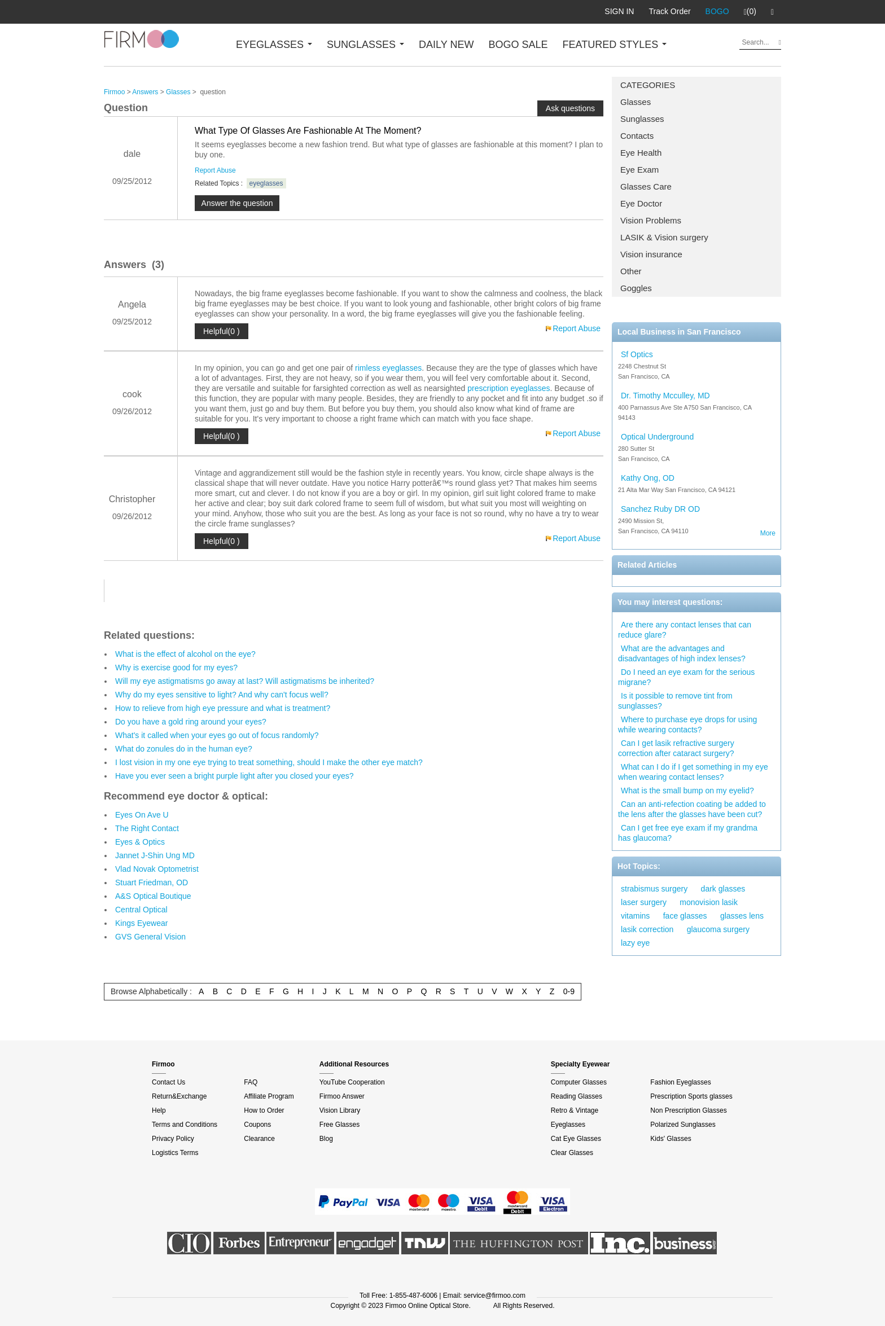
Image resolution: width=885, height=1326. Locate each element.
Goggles (636, 288)
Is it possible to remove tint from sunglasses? (675, 700)
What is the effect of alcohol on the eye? (185, 653)
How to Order (264, 1110)
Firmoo (114, 92)
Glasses (635, 102)
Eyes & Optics (140, 841)
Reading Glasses (576, 1096)
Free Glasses (339, 1125)
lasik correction (647, 929)
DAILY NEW (446, 44)
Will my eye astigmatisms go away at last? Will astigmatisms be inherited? (244, 681)
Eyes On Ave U (142, 814)
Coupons (257, 1125)
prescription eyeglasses (508, 388)
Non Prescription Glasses (688, 1110)
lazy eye (635, 942)
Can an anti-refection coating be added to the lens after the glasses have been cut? (692, 809)
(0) (750, 12)
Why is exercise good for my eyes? (176, 667)
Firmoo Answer (342, 1096)
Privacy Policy (173, 1139)
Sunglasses (642, 119)
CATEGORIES (647, 85)
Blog (326, 1139)
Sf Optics (637, 354)
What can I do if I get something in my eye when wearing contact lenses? (693, 771)
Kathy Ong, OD (647, 477)
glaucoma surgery (718, 929)
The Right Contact (147, 828)
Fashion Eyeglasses (680, 1082)
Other (631, 271)
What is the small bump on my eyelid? (687, 790)
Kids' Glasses (670, 1139)
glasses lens (742, 915)
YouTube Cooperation (352, 1082)
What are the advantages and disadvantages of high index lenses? (682, 653)
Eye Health (640, 152)
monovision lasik (709, 902)
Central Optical (141, 909)
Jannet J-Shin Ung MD (155, 855)
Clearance (259, 1139)
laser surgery (644, 902)
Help (159, 1110)
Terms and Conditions (184, 1125)
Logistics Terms (175, 1153)
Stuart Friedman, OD (151, 882)
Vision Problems (650, 220)
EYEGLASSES (274, 44)
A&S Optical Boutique (153, 896)
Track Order (669, 11)
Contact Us (168, 1082)
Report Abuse (215, 170)
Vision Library (339, 1110)
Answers (145, 92)
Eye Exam (639, 169)
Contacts (637, 135)
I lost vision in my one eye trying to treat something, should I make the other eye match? (269, 762)
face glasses (685, 915)
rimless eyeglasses (388, 367)
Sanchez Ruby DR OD (660, 508)
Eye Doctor (641, 203)
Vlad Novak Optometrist (157, 868)
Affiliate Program (268, 1096)
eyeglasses (266, 183)
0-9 (569, 991)
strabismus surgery (654, 888)
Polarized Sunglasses (682, 1125)
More (768, 533)
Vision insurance (651, 254)
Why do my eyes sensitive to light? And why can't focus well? (221, 694)
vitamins (635, 915)
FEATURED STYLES (615, 44)
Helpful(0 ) (221, 331)
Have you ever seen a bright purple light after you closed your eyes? (234, 775)
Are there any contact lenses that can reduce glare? (684, 629)
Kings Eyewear (141, 923)
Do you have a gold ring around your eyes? (190, 721)
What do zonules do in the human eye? (183, 748)
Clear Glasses (572, 1153)
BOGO (717, 11)
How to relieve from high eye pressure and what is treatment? (222, 708)
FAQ (250, 1082)
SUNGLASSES (365, 44)
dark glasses (723, 888)
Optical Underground (657, 436)
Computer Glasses (579, 1082)
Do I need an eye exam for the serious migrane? (686, 677)
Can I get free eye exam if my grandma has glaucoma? (687, 832)
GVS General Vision (150, 936)
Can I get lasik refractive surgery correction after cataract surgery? (676, 748)
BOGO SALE (517, 44)
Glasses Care (646, 186)
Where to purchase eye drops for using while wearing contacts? (687, 724)
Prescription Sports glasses (691, 1096)
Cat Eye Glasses (576, 1139)
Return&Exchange (179, 1096)
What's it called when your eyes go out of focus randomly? (217, 735)
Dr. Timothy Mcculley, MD (665, 395)
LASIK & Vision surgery (664, 237)
